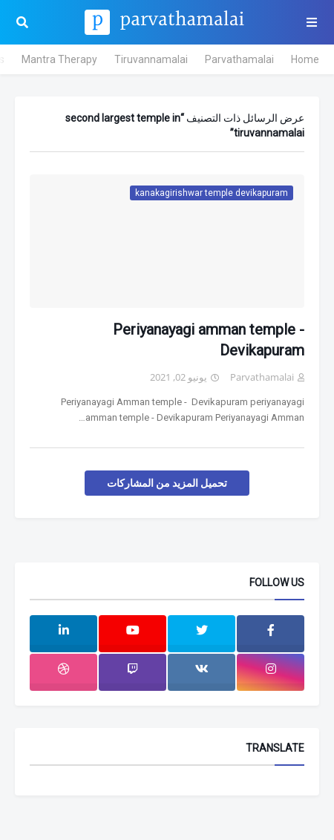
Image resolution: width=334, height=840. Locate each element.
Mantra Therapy (59, 59)
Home (305, 59)
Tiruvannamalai (151, 59)
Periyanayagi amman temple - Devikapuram (208, 340)
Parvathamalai (239, 59)
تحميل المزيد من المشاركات (167, 483)
